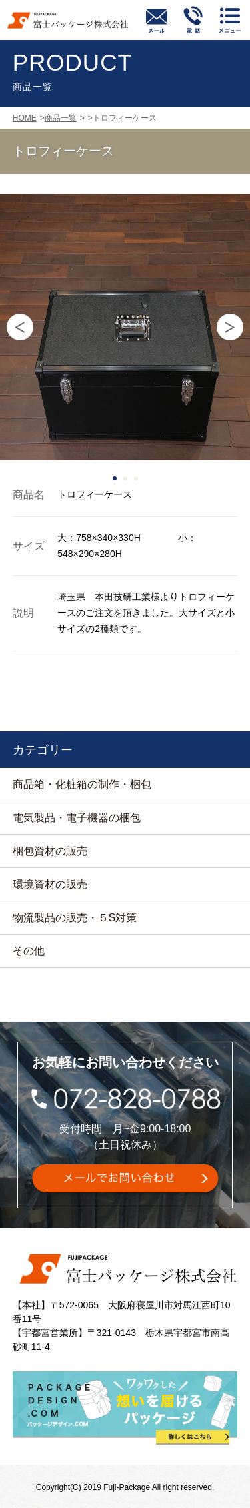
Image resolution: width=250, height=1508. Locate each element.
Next (230, 327)
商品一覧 (61, 118)
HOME (25, 118)
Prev (20, 327)
